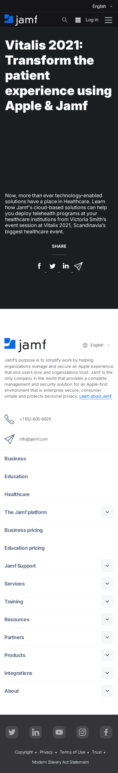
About (11, 691)
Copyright (24, 751)
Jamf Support (20, 566)
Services (14, 584)
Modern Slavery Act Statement (60, 762)
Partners (14, 637)
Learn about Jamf (95, 396)
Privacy (46, 751)
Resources (16, 619)
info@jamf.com (26, 439)
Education (16, 476)
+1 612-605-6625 (27, 419)
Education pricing (24, 548)
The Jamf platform (25, 512)
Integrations (18, 673)
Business (15, 459)
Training (13, 602)
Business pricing (23, 530)
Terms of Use (72, 751)
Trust (96, 751)
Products (14, 655)
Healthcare (17, 494)
